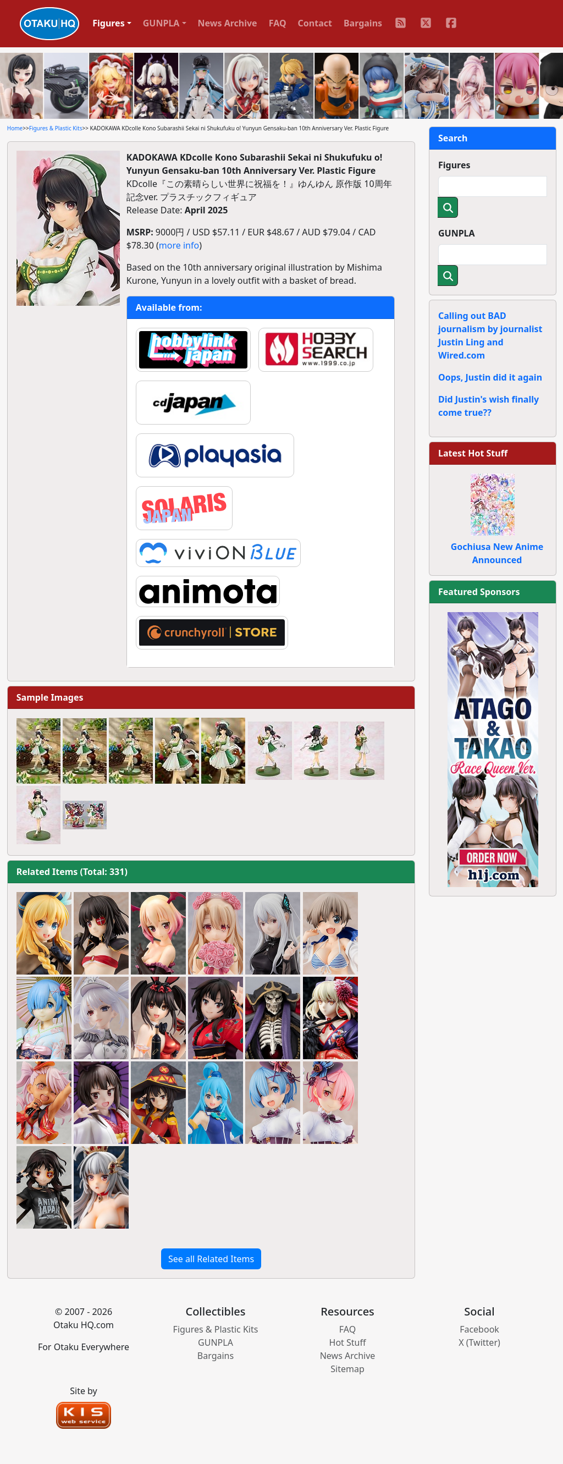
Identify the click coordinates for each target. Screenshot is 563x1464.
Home (15, 128)
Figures (454, 165)
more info (179, 245)
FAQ (277, 23)
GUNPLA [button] (161, 23)
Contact (315, 23)
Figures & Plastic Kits (55, 128)
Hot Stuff (347, 1342)
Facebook (479, 1329)
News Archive (227, 23)
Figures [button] (108, 23)
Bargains (363, 23)
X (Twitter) (479, 1342)
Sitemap (347, 1369)
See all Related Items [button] (211, 1259)
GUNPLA (456, 233)
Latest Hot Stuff (472, 453)
